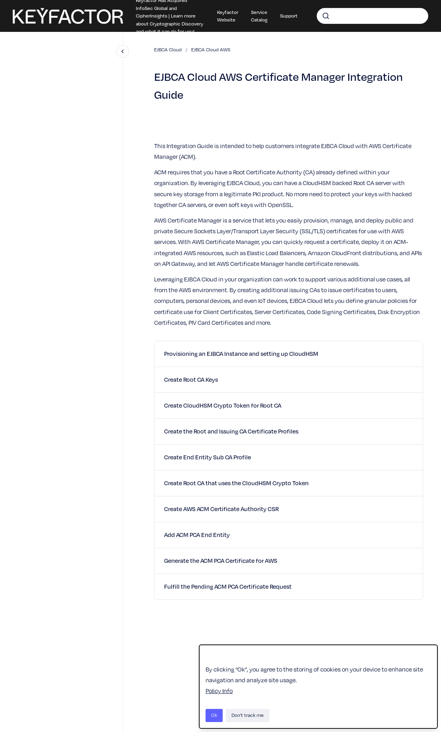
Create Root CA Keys (191, 379)
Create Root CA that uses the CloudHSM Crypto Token (236, 483)
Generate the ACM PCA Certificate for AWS (220, 560)
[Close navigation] (122, 51)
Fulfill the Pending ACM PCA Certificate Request (228, 586)
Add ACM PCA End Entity (197, 535)
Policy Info (219, 690)
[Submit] (325, 16)
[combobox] (372, 15)
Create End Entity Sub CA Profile (207, 457)
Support (289, 15)
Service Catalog (259, 16)
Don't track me (247, 715)
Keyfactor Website (227, 16)
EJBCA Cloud (168, 50)
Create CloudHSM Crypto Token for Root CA (222, 405)
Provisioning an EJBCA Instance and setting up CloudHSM (241, 353)
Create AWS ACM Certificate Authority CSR (221, 509)
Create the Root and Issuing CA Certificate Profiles (231, 431)
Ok (214, 715)
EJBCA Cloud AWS (210, 50)
